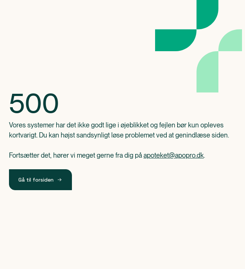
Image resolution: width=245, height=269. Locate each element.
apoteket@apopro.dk (173, 155)
